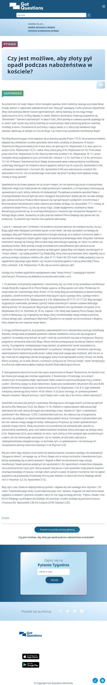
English (5, 517)
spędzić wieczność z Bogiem (41, 27)
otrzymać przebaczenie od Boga (43, 30)
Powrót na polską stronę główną (57, 529)
